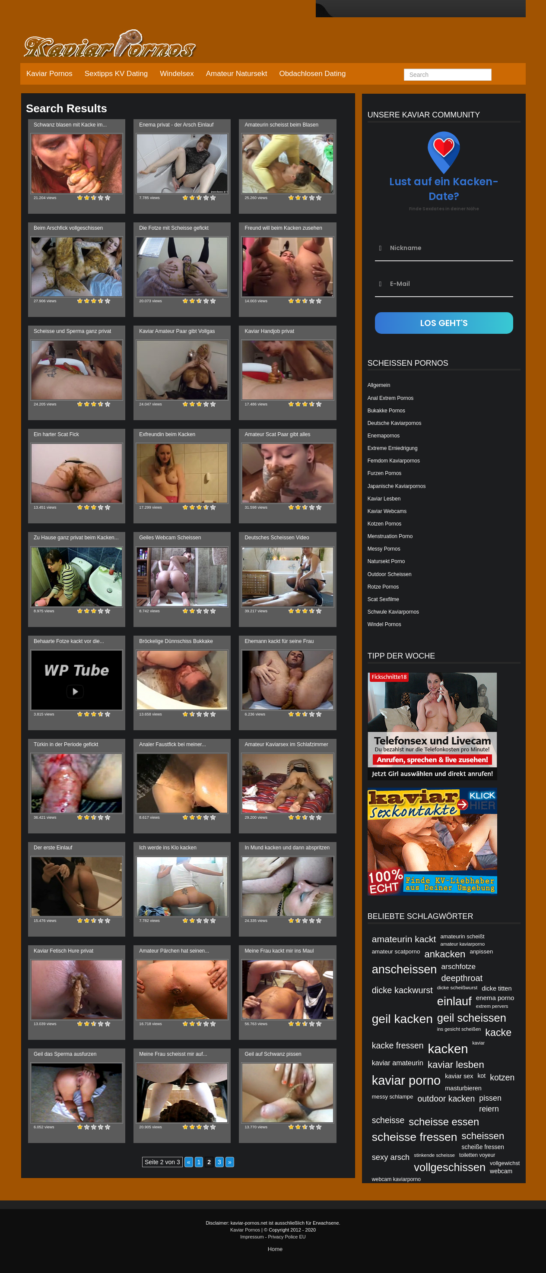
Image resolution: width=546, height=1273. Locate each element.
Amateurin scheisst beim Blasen (281, 125)
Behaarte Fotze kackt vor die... (69, 641)
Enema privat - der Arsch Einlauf (176, 125)
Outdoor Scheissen (390, 574)
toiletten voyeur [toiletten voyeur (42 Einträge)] (477, 1155)
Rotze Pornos (383, 587)
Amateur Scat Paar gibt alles (277, 434)
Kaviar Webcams (387, 511)
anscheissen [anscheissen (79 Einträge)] (404, 969)
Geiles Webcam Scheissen (170, 538)
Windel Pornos (384, 624)
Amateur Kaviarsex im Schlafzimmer (286, 744)
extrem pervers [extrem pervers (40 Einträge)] (492, 1006)
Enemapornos (384, 436)
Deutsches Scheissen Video (276, 538)
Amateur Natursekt (236, 74)
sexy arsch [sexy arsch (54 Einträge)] (391, 1157)
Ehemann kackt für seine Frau (279, 641)
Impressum (251, 1236)
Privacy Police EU (286, 1236)
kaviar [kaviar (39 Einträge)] (479, 1042)
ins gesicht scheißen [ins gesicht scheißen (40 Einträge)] (459, 1029)
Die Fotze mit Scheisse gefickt (174, 228)
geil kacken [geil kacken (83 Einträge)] (402, 1019)
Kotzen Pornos (385, 524)
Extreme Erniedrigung (393, 448)
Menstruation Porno (390, 536)
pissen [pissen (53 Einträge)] (490, 1098)
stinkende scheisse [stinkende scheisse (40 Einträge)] (434, 1155)
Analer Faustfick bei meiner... (172, 744)
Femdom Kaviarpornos (394, 461)
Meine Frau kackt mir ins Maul (279, 951)
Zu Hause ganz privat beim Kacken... (76, 538)
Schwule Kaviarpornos (393, 612)
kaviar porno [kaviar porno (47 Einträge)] (406, 1080)
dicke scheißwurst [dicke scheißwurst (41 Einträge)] (457, 987)
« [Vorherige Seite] (188, 1162)
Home (275, 1249)
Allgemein (379, 385)
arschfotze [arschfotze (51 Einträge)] (458, 966)
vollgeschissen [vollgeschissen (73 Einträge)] (450, 1167)
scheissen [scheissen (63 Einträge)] (483, 1135)
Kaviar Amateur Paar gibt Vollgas (177, 331)
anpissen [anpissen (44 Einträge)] (481, 951)
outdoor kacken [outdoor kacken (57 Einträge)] (446, 1098)
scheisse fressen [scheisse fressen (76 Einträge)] (414, 1136)
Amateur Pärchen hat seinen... (174, 951)
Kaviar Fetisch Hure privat (63, 951)
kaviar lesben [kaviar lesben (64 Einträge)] (456, 1064)
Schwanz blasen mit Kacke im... (70, 125)
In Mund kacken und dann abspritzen (287, 848)
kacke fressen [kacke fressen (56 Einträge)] (398, 1045)
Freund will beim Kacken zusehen (283, 228)
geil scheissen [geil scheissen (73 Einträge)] (471, 1018)
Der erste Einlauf (53, 848)
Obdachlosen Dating (312, 74)
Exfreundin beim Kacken (167, 434)
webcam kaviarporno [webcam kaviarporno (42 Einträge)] (396, 1179)
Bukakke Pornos (386, 411)
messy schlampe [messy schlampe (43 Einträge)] (392, 1096)
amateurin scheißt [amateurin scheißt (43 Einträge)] (462, 936)
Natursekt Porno (386, 561)
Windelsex (177, 74)
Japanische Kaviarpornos (397, 486)
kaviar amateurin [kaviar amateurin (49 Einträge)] (397, 1063)
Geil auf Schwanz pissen (272, 1054)
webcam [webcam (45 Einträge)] (501, 1171)
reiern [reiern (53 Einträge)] (489, 1109)
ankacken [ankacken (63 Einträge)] (444, 954)
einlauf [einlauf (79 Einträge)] (454, 1001)
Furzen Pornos (385, 473)
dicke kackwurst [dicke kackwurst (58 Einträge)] (402, 990)
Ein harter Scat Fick (56, 434)
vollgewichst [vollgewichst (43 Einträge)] (505, 1163)
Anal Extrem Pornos (391, 398)
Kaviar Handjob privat (269, 331)
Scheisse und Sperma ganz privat (72, 331)
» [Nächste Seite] (230, 1162)
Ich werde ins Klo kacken (168, 848)
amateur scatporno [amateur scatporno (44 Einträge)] (396, 951)
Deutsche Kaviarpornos (395, 423)
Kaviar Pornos (49, 74)
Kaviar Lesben (384, 499)
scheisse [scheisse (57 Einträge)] (388, 1120)
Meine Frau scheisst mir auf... (173, 1054)
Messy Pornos (384, 549)
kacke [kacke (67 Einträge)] (498, 1032)
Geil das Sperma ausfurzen (65, 1054)
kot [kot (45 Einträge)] (482, 1075)
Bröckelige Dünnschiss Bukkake (176, 641)
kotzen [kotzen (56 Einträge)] (502, 1077)
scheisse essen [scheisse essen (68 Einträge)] (444, 1121)
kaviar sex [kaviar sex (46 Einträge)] (459, 1076)
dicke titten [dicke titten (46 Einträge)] (496, 988)
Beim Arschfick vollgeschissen (68, 228)
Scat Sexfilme (383, 599)
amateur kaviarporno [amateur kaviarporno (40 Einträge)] (462, 944)
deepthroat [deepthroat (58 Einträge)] (462, 978)
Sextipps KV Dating (116, 74)
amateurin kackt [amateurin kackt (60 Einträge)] (404, 939)
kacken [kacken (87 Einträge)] (448, 1049)
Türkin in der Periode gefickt (66, 744)
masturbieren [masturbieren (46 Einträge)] (463, 1088)
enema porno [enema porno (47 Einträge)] (495, 997)
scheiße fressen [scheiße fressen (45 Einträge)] (483, 1146)
